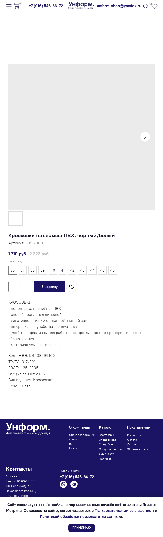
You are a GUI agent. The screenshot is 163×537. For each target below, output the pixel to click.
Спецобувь (106, 444)
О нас (73, 439)
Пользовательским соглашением (124, 510)
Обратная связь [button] (137, 449)
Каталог (106, 427)
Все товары (106, 435)
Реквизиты (134, 435)
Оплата (132, 439)
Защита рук (106, 453)
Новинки (105, 459)
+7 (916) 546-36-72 (46, 5)
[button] (49, 286)
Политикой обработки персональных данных (80, 516)
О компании (79, 427)
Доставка (133, 444)
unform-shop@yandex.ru (119, 5)
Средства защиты (110, 449)
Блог (72, 444)
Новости (75, 448)
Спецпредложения (82, 435)
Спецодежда (107, 439)
